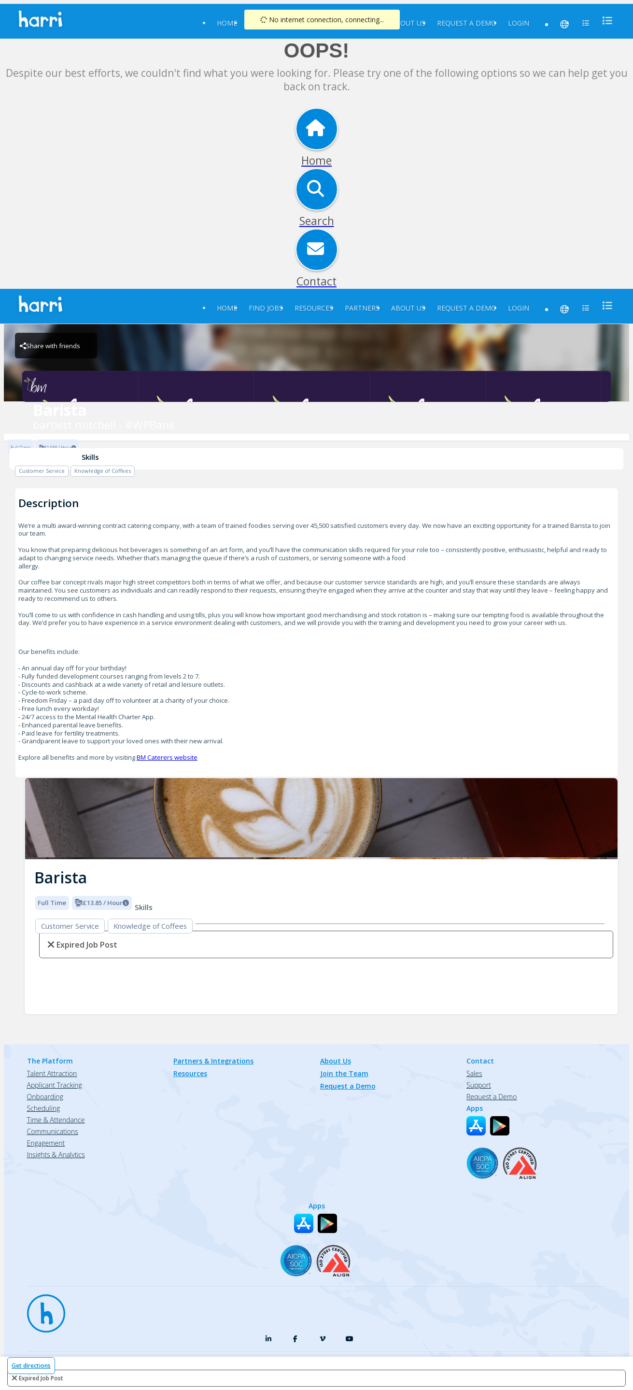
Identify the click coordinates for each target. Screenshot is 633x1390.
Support (478, 1085)
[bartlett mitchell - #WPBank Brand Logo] (316, 386)
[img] (321, 819)
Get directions (31, 1366)
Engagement (46, 1143)
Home (227, 23)
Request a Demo (466, 23)
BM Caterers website (167, 757)
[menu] (604, 20)
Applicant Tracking (54, 1085)
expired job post (41, 1378)
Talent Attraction (52, 1073)
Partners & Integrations (213, 1060)
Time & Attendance (56, 1119)
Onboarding (45, 1096)
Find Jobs (266, 307)
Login (518, 23)
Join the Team (344, 1073)
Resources (314, 307)
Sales (474, 1073)
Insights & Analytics (56, 1154)
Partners (362, 307)
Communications (52, 1131)
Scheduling (43, 1108)
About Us (408, 23)
